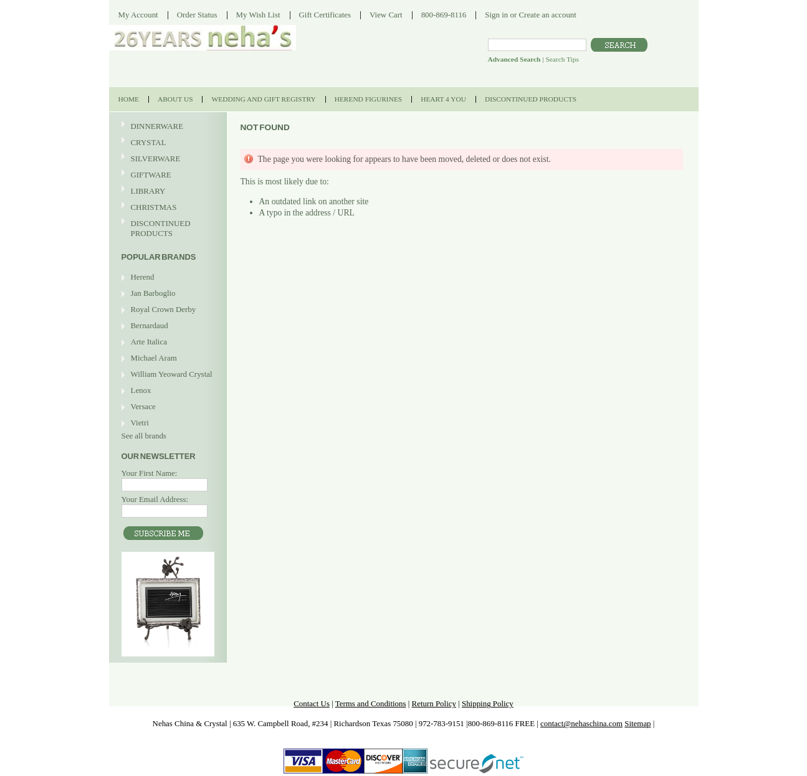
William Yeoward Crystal (171, 374)
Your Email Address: (155, 499)
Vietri (140, 422)
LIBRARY (148, 191)
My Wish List (258, 14)
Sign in (496, 14)
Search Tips (561, 59)
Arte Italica (149, 341)
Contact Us (312, 703)
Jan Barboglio (153, 293)
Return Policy (434, 703)
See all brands (144, 435)
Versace (143, 406)
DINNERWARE (166, 126)
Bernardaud (149, 325)
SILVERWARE (166, 159)
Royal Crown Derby (163, 309)
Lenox (141, 390)
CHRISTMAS (166, 207)
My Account (138, 14)
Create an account (547, 14)
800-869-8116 (444, 14)
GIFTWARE (166, 175)
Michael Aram (154, 357)
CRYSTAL (166, 143)
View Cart (386, 14)
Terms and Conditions (370, 703)
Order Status (197, 14)
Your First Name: (150, 473)
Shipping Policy (487, 703)
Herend (143, 277)
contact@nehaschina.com (581, 723)
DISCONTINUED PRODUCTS (166, 228)
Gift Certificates (325, 14)
